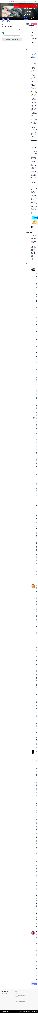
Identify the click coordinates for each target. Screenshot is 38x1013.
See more (34, 984)
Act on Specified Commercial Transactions (27, 1011)
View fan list (35, 45)
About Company (4, 993)
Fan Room (8, 20)
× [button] (36, 6)
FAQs (16, 993)
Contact (16, 998)
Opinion (16, 999)
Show (3, 20)
